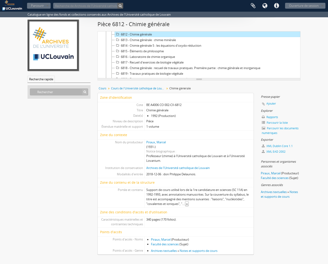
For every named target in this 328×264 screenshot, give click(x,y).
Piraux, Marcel (156, 142)
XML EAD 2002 (274, 152)
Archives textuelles (164, 251)
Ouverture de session (304, 6)
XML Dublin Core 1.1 (277, 146)
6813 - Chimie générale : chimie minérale (145, 40)
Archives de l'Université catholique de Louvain (178, 168)
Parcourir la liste (275, 123)
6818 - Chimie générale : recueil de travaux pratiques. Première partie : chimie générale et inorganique (187, 68)
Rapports (270, 117)
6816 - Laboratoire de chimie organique (145, 57)
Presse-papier (253, 6)
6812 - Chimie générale (133, 34)
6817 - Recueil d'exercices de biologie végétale (149, 62)
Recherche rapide (41, 79)
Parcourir (37, 6)
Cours (102, 88)
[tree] (199, 55)
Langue (265, 6)
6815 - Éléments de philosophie (139, 51)
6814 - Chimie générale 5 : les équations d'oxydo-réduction (158, 45)
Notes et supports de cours (198, 251)
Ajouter (271, 104)
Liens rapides (276, 6)
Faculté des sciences (165, 244)
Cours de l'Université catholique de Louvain (138, 88)
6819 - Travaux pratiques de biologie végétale (149, 73)
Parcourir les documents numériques (280, 130)
